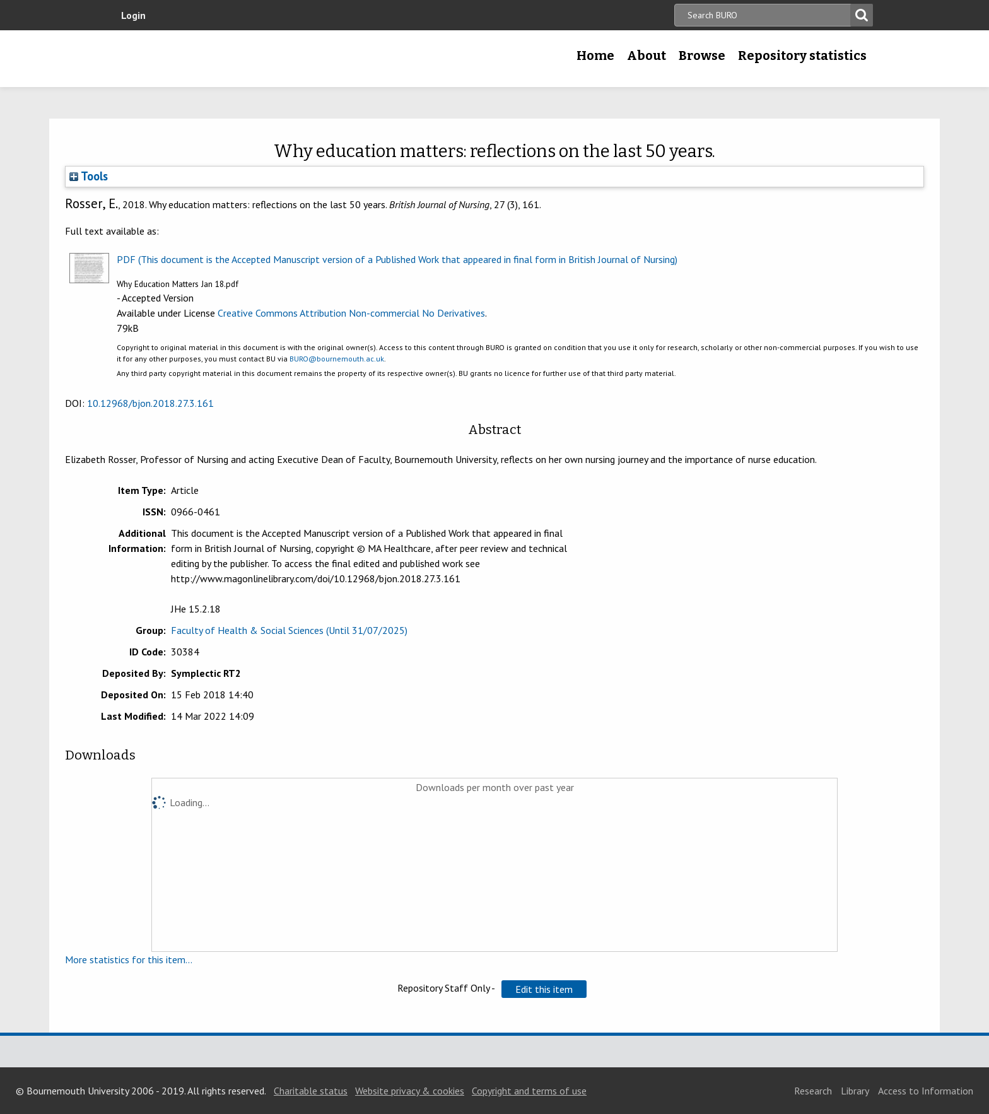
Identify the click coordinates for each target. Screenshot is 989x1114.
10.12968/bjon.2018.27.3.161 (150, 403)
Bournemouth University (204, 59)
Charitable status (311, 1090)
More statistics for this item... (128, 959)
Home (595, 55)
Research (813, 1090)
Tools (88, 176)
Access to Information (925, 1090)
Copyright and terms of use (529, 1090)
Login (133, 15)
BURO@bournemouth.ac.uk (337, 358)
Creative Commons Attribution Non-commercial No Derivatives (351, 313)
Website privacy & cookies (409, 1090)
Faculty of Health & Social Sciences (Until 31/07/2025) (289, 630)
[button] (544, 989)
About (646, 55)
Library (855, 1090)
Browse (702, 55)
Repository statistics (802, 55)
